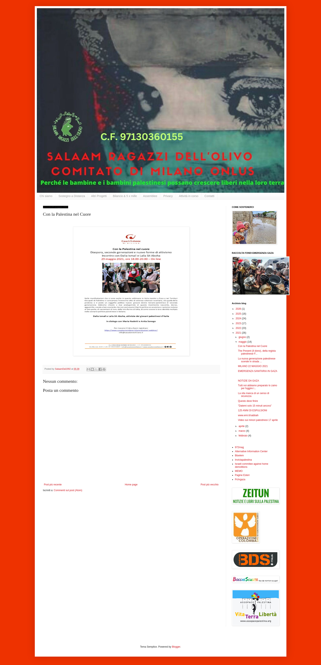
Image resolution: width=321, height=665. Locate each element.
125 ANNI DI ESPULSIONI (252, 410)
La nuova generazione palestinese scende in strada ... (256, 360)
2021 (239, 332)
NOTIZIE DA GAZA (248, 380)
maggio (242, 341)
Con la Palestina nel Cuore (252, 346)
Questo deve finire (248, 401)
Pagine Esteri (242, 475)
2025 (239, 313)
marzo (242, 430)
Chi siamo (46, 196)
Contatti (209, 196)
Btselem (239, 455)
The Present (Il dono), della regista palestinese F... (257, 352)
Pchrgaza (240, 479)
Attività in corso (188, 196)
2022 (239, 328)
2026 (239, 308)
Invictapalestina (243, 459)
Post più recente (53, 484)
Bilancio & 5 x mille (125, 196)
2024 (239, 318)
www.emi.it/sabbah (248, 415)
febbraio (243, 435)
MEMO (239, 471)
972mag (239, 447)
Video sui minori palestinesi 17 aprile (258, 420)
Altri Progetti (99, 196)
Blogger (176, 646)
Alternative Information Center (251, 451)
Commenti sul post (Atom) (68, 490)
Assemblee (150, 196)
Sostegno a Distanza (72, 196)
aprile (241, 426)
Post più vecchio (209, 484)
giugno (242, 337)
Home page (131, 484)
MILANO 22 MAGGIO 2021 (253, 366)
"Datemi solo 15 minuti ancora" (254, 405)
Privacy (168, 196)
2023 (239, 323)
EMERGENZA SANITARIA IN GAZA (257, 371)
